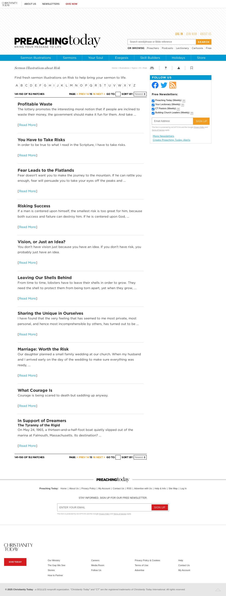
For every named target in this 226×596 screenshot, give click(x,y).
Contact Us (118, 488)
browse (138, 48)
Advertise (139, 570)
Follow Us (96, 570)
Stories (51, 570)
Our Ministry (54, 560)
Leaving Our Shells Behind (45, 277)
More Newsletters (163, 136)
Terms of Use (141, 565)
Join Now (191, 34)
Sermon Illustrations (36, 58)
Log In (179, 34)
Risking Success (34, 205)
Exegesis (121, 58)
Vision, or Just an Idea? (41, 241)
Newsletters (50, 4)
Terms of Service (158, 130)
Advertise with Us (143, 488)
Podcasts (167, 48)
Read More (27, 125)
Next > (100, 94)
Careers (95, 560)
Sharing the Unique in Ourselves (50, 313)
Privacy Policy (199, 127)
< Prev (81, 94)
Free (208, 48)
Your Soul (95, 58)
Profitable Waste (35, 104)
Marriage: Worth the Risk (43, 349)
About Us (30, 4)
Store (201, 58)
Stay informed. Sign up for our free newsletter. (113, 497)
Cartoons (197, 48)
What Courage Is (35, 390)
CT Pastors (165, 108)
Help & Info (160, 488)
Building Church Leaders (172, 112)
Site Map (173, 488)
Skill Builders (150, 58)
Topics (134, 68)
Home (114, 68)
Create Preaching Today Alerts (171, 139)
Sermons (69, 58)
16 (94, 94)
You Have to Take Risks (41, 139)
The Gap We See (56, 565)
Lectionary (182, 48)
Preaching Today (168, 100)
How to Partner (55, 575)
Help (180, 560)
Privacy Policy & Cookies (147, 560)
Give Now (71, 4)
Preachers (153, 48)
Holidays (178, 58)
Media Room (97, 565)
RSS (129, 488)
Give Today (15, 562)
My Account (104, 488)
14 (87, 94)
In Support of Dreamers (42, 420)
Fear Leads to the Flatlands (46, 170)
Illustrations (124, 68)
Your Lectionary (167, 104)
